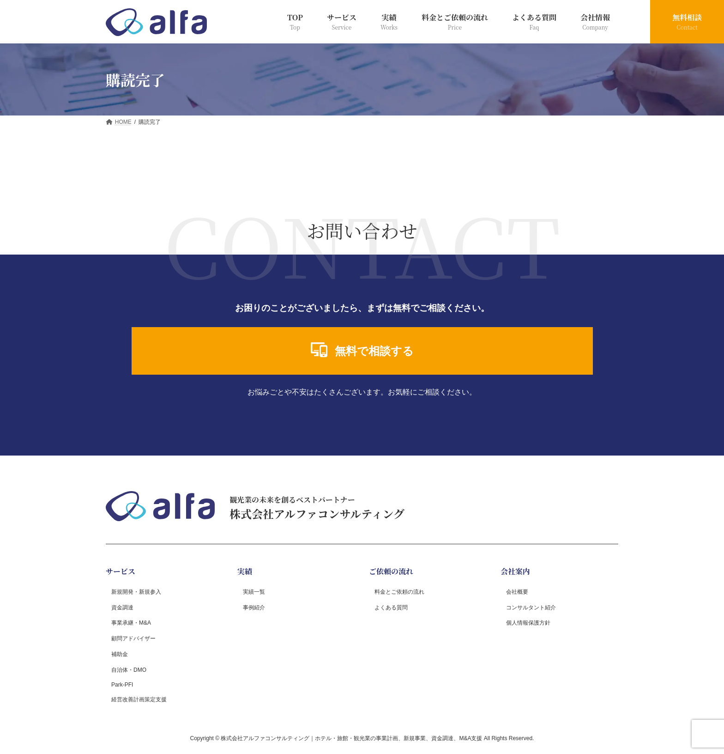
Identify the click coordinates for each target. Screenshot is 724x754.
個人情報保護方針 (528, 623)
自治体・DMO (128, 669)
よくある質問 (391, 607)
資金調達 (122, 607)
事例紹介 (254, 607)
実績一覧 (254, 591)
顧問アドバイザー (133, 638)
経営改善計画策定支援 (139, 699)
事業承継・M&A (131, 623)
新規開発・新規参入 (136, 591)
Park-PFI (122, 684)
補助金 (119, 654)
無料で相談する (362, 349)
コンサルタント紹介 (531, 607)
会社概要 (517, 591)
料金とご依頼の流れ (399, 591)
